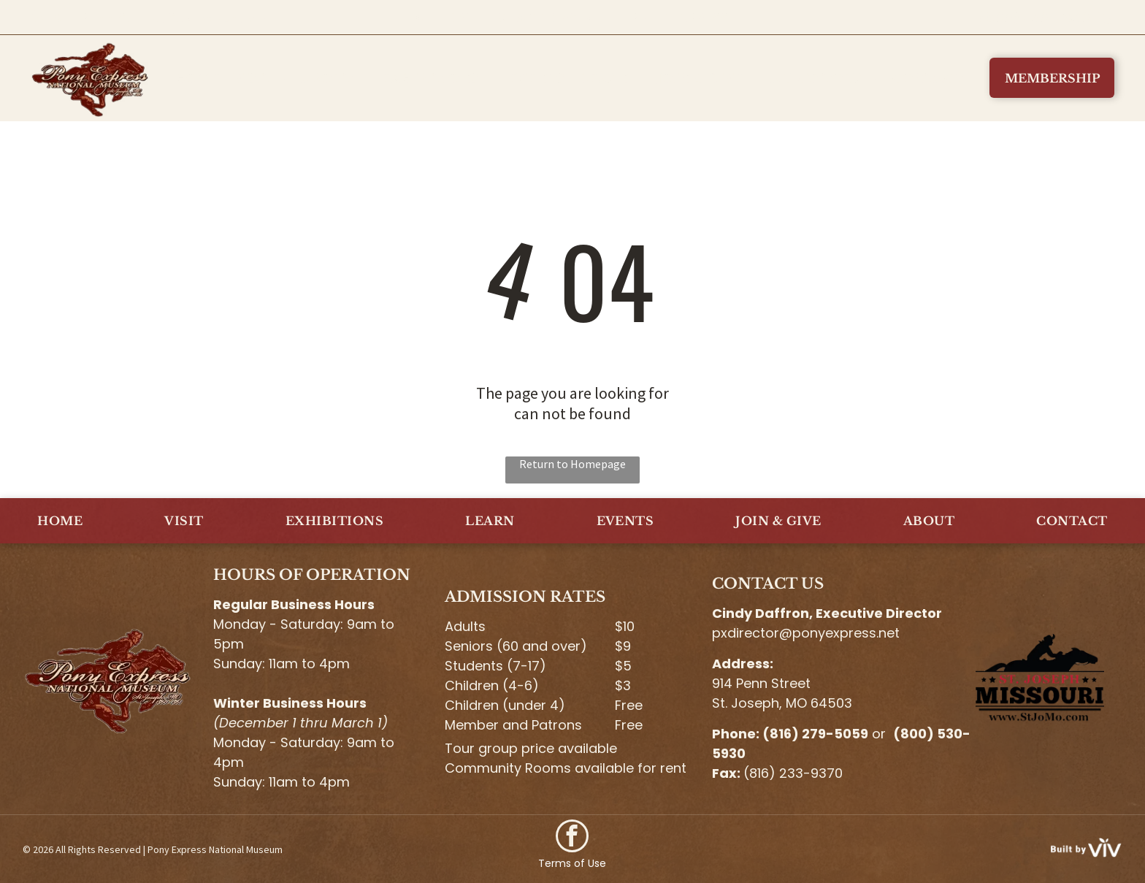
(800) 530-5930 (1034, 17)
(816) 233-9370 (793, 773)
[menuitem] (198, 78)
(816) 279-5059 (815, 734)
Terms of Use (572, 863)
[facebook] (572, 837)
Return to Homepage (572, 463)
